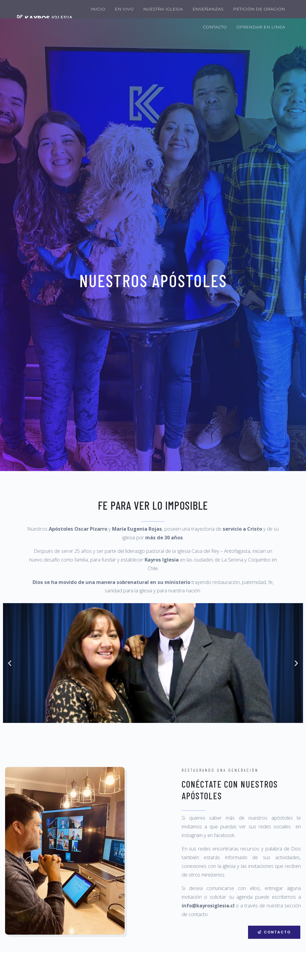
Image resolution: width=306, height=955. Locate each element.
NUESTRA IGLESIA (163, 9)
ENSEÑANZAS (208, 9)
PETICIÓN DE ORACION (259, 9)
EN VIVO (124, 9)
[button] (274, 932)
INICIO (98, 9)
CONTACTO (215, 27)
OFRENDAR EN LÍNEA (260, 27)
